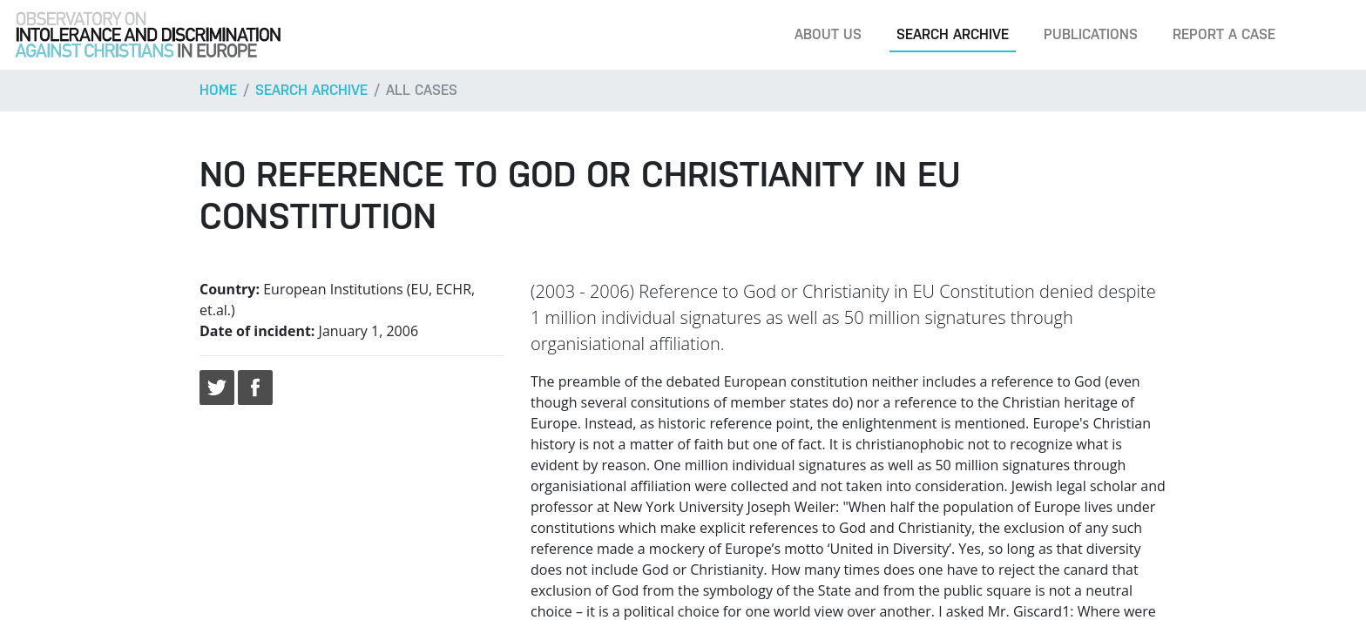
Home (218, 90)
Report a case (1224, 34)
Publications (1091, 34)
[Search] (1326, 35)
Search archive (952, 34)
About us (828, 34)
